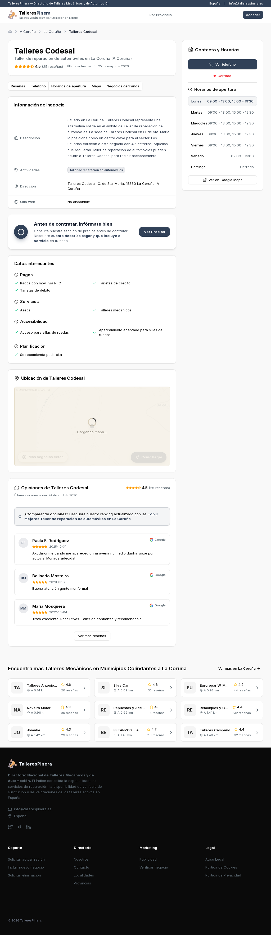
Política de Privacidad (223, 875)
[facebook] (19, 827)
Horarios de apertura (68, 86)
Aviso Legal (214, 859)
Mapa (96, 86)
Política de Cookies (221, 867)
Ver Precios (154, 232)
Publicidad (148, 859)
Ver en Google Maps (223, 180)
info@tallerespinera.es (246, 3)
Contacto (81, 867)
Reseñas (18, 86)
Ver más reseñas (92, 636)
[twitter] (10, 827)
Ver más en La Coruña (239, 668)
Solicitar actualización (26, 859)
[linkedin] (28, 827)
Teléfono (38, 86)
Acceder (253, 15)
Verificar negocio (153, 867)
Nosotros (81, 859)
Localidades (84, 875)
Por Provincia (161, 15)
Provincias (82, 883)
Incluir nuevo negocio (26, 867)
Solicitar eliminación (24, 875)
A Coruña (28, 31)
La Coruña (52, 31)
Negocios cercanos (123, 86)
